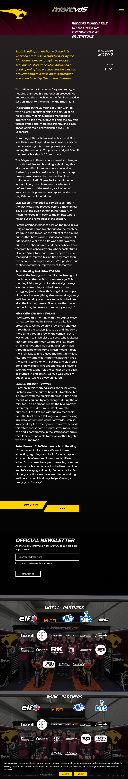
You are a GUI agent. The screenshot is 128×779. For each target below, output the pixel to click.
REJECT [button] (81, 774)
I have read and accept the (36, 563)
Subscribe (28, 573)
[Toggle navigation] (121, 9)
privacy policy (47, 563)
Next (63, 508)
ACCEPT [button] (65, 774)
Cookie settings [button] (47, 774)
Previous (31, 505)
